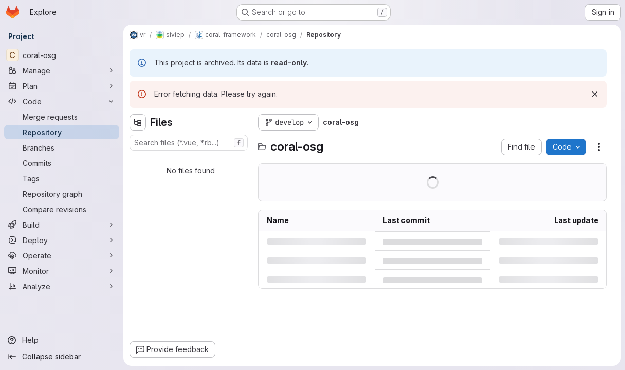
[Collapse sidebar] (61, 356)
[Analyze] (61, 286)
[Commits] (61, 163)
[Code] (61, 101)
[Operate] (61, 255)
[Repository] (61, 132)
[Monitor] (61, 271)
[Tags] (61, 178)
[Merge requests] (61, 116)
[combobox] (189, 143)
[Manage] (61, 70)
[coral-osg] (61, 55)
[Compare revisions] (61, 209)
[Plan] (61, 86)
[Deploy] (61, 240)
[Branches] (61, 147)
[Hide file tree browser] (138, 122)
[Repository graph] (61, 194)
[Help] (61, 340)
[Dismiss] (595, 94)
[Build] (61, 224)
